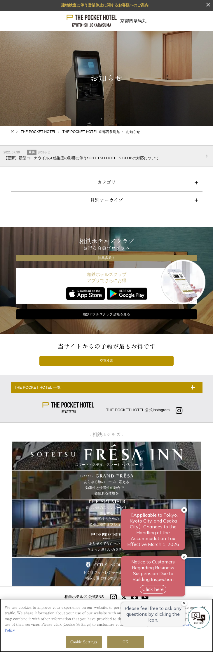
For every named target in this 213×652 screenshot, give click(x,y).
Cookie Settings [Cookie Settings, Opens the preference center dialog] (83, 642)
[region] (106, 625)
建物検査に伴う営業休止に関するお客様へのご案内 (105, 5)
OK (125, 642)
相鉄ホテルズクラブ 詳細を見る (106, 314)
